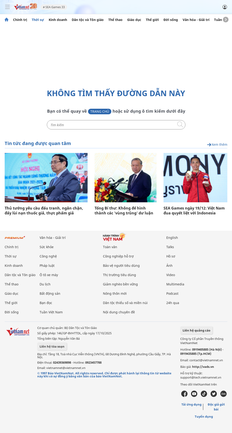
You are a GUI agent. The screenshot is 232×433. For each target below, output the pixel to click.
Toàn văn (110, 247)
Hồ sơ (170, 256)
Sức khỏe (47, 247)
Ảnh (169, 265)
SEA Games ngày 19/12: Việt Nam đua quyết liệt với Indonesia (194, 211)
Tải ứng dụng (191, 404)
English (172, 237)
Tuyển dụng (204, 416)
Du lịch (45, 284)
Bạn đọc (46, 303)
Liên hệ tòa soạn (52, 346)
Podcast (172, 293)
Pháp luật (47, 265)
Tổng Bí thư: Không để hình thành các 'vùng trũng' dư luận (124, 211)
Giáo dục (134, 19)
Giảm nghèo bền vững (120, 284)
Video (170, 275)
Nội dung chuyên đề (119, 312)
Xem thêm (217, 145)
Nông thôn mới (115, 293)
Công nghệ (48, 256)
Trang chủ (99, 111)
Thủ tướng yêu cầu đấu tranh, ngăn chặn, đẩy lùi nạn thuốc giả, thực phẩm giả (44, 211)
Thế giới (152, 19)
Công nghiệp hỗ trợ (118, 256)
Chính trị (20, 19)
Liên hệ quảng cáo (196, 330)
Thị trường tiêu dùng (119, 275)
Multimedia (175, 284)
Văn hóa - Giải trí (196, 19)
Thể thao (115, 19)
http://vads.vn (203, 367)
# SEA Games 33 (54, 7)
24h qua (172, 303)
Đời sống (171, 19)
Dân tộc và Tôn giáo (88, 19)
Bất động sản (50, 293)
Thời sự (38, 19)
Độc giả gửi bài (216, 406)
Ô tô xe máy (49, 275)
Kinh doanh (58, 19)
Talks (170, 247)
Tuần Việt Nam (51, 312)
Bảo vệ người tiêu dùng (121, 265)
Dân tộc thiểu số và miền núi (125, 303)
